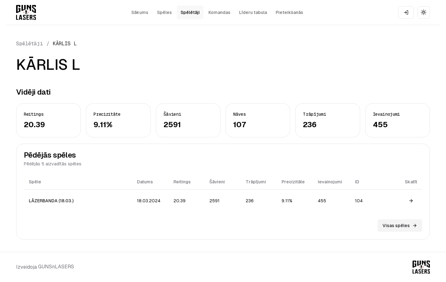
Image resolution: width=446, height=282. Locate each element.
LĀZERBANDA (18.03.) (51, 200)
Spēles (164, 12)
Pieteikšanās (289, 12)
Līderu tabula (253, 12)
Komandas (219, 12)
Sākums (139, 12)
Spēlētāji (190, 12)
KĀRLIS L (65, 44)
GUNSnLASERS (56, 267)
